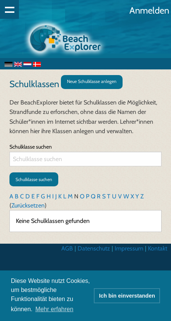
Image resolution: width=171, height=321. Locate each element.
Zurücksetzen (28, 205)
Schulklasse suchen (30, 146)
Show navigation (9, 9)
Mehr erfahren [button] (54, 309)
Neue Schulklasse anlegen (92, 81)
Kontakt (157, 248)
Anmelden (149, 10)
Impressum (129, 248)
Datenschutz (94, 248)
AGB (67, 248)
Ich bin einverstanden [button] (127, 296)
